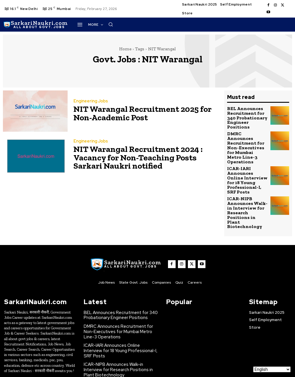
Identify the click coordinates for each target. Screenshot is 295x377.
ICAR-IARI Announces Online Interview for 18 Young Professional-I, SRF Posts (247, 158)
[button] (229, 24)
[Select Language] (272, 369)
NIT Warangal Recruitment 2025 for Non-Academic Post (140, 113)
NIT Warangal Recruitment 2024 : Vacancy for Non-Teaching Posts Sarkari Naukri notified (142, 157)
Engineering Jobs (90, 102)
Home (125, 49)
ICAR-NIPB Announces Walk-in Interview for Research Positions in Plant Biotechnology (246, 181)
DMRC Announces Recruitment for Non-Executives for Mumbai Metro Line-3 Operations (246, 136)
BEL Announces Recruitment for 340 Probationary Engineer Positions (247, 115)
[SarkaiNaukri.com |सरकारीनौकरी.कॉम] (35, 24)
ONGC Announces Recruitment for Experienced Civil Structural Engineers (118, 339)
